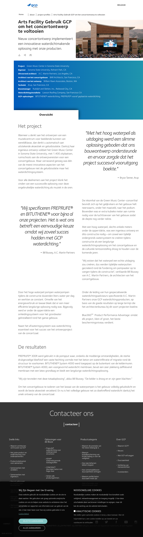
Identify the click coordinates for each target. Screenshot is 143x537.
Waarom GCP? (123, 446)
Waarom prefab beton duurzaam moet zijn (90, 478)
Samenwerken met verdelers (17, 469)
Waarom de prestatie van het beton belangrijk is (91, 447)
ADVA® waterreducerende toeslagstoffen (53, 461)
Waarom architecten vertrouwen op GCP (18, 447)
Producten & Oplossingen (6, 8)
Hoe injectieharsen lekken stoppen (89, 464)
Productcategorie (89, 439)
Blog (3, 54)
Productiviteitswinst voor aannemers (18, 462)
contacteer (71, 424)
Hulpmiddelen (7, 32)
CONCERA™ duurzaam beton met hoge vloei (54, 469)
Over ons (5, 43)
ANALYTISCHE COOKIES (88, 511)
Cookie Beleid (24, 514)
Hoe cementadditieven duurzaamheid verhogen (91, 471)
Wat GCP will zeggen (126, 456)
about (32, 15)
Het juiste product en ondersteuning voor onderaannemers (18, 455)
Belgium (121, 5)
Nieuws (120, 451)
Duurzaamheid (123, 461)
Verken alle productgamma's (52, 477)
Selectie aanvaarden (33, 521)
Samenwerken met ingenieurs (17, 476)
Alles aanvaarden (32, 528)
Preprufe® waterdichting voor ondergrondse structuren (53, 451)
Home (21, 15)
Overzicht (46, 114)
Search (133, 6)
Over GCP (121, 439)
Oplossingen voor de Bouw (53, 440)
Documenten (6, 21)
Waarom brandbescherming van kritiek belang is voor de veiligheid (91, 455)
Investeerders (123, 472)
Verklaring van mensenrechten (124, 466)
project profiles (44, 15)
